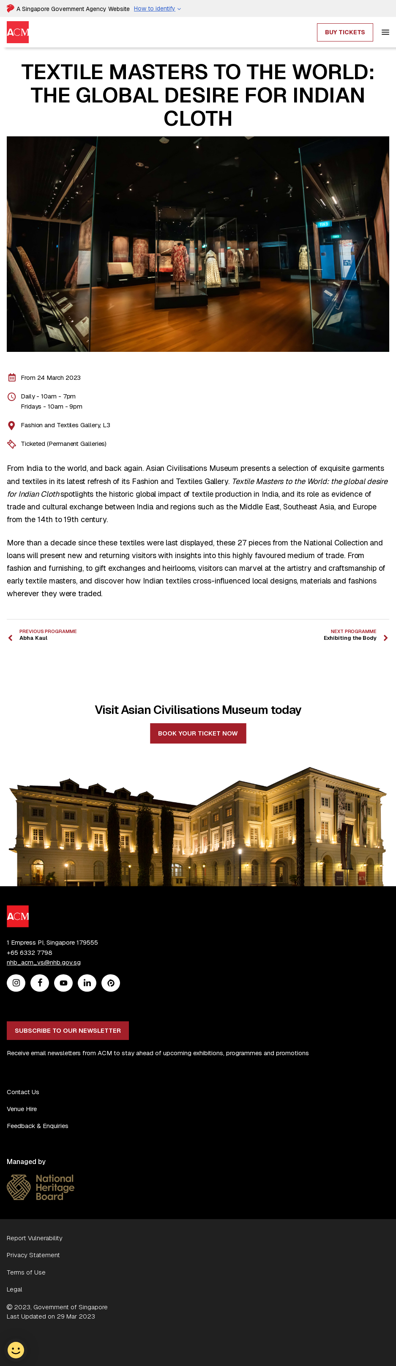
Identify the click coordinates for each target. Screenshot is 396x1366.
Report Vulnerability (35, 1238)
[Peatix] (111, 983)
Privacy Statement (33, 1255)
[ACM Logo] (18, 910)
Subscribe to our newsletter (68, 1030)
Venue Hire (22, 1109)
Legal (14, 1289)
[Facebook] (40, 983)
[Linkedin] (87, 983)
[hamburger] (385, 32)
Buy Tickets (345, 32)
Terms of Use (26, 1272)
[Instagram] (16, 983)
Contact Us (23, 1092)
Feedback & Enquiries (37, 1126)
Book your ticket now (198, 733)
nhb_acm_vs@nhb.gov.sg (44, 962)
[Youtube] (63, 983)
